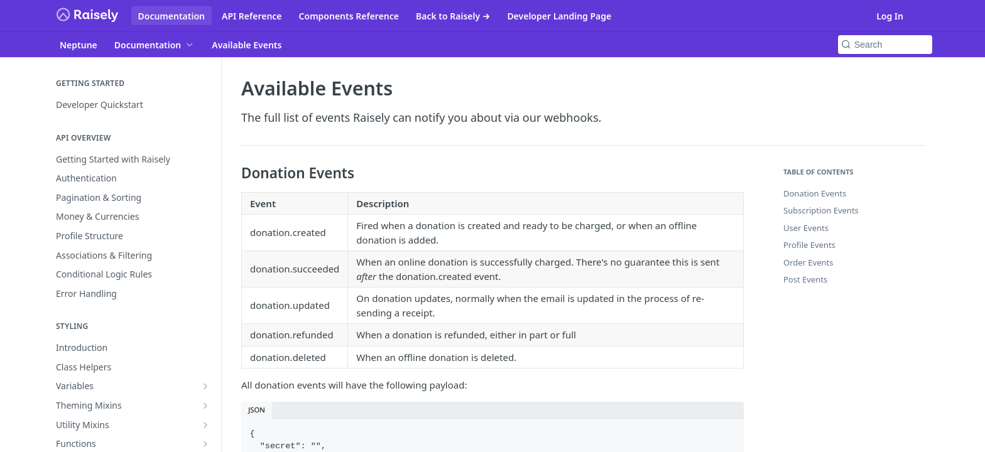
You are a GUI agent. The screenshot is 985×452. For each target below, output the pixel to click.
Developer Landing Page (559, 16)
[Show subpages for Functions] (205, 444)
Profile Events (809, 244)
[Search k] (885, 44)
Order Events (808, 262)
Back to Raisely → (453, 16)
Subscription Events (821, 210)
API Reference (252, 16)
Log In (889, 16)
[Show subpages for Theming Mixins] (205, 406)
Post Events (805, 279)
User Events (806, 228)
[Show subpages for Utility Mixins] (205, 425)
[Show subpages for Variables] (205, 386)
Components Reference (349, 16)
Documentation (171, 16)
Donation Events (814, 193)
